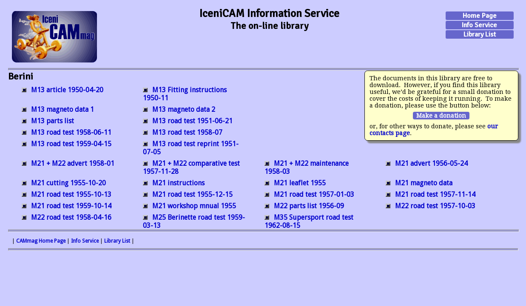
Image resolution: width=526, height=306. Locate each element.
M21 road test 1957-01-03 (314, 194)
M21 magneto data (423, 183)
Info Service (479, 25)
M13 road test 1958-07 (187, 132)
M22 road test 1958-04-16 (71, 217)
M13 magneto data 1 (62, 109)
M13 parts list (52, 121)
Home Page (480, 15)
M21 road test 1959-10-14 (71, 206)
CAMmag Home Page (40, 241)
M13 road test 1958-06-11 (71, 132)
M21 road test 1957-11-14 (435, 194)
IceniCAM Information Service (269, 13)
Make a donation (441, 115)
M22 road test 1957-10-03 (435, 206)
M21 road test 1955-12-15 (192, 194)
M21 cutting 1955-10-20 (68, 183)
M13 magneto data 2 (183, 109)
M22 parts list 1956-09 (309, 206)
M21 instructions (178, 183)
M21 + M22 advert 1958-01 (72, 163)
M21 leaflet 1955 (300, 183)
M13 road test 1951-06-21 (192, 121)
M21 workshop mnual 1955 (194, 206)
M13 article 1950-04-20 (67, 90)
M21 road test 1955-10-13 (71, 194)
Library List (479, 34)
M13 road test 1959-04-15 (71, 144)
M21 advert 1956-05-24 (431, 163)
